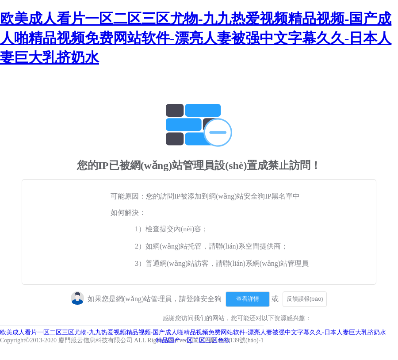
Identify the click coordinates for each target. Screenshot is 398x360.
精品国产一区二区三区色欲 (193, 340)
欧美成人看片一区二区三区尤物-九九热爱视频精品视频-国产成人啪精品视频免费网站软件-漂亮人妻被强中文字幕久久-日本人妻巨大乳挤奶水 (195, 38)
